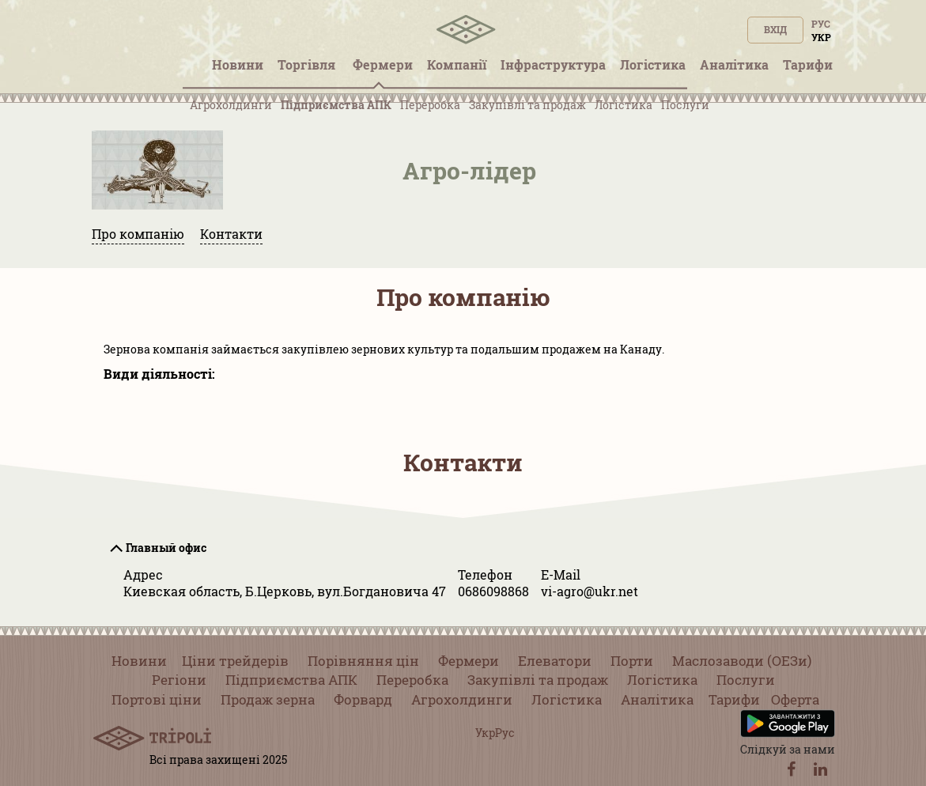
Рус (820, 23)
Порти (631, 661)
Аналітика (657, 699)
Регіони (179, 680)
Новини (139, 661)
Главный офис (166, 547)
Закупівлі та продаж (527, 104)
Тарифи (734, 699)
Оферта (795, 699)
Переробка (430, 104)
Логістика (623, 104)
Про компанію (138, 233)
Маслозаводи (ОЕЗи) (741, 661)
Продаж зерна (268, 699)
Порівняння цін (363, 661)
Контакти (231, 233)
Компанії (456, 64)
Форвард (363, 699)
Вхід (775, 29)
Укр (821, 37)
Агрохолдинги (231, 104)
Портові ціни (156, 699)
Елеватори (555, 661)
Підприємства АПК (336, 104)
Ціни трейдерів (235, 661)
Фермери (468, 661)
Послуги (685, 104)
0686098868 (493, 591)
